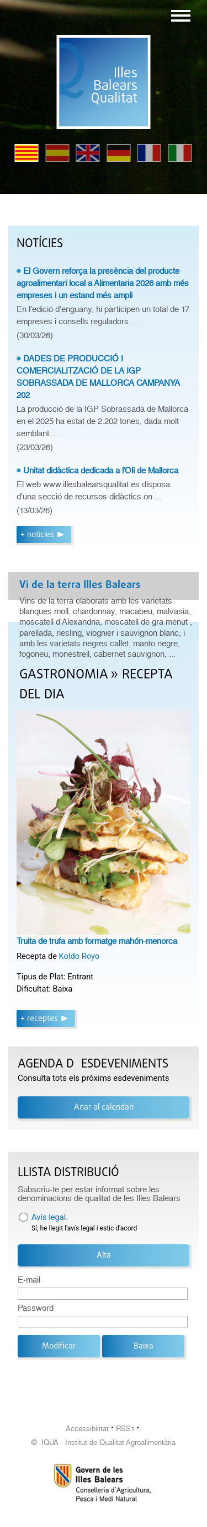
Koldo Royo (79, 956)
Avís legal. (49, 1217)
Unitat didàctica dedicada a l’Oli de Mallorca (100, 471)
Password (36, 1308)
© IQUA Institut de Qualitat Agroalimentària (103, 1442)
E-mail (29, 1279)
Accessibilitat (87, 1428)
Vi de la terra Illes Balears (80, 585)
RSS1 (125, 1428)
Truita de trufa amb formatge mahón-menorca (97, 941)
